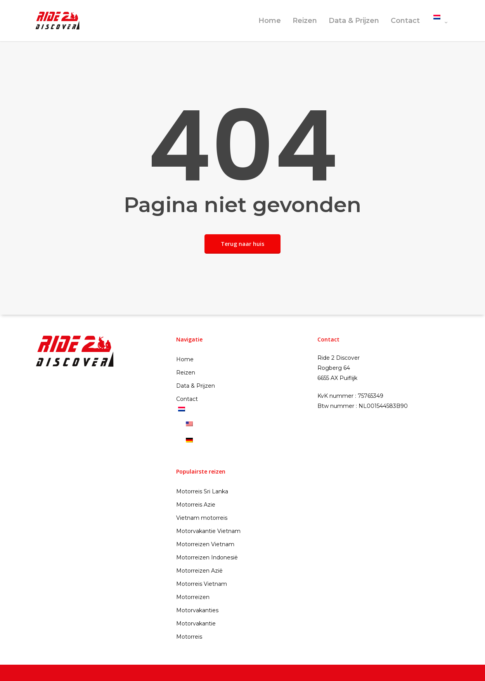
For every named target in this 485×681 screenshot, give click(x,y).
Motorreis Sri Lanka (202, 491)
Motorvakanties (197, 610)
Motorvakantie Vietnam (208, 531)
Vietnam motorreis (201, 517)
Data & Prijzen (354, 20)
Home (269, 20)
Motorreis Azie (195, 504)
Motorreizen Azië (199, 570)
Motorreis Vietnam (201, 583)
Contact (405, 20)
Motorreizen (193, 597)
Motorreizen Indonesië (207, 557)
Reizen (305, 20)
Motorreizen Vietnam (205, 544)
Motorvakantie (196, 623)
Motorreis (189, 636)
